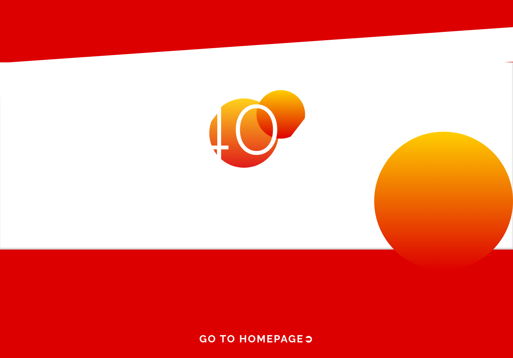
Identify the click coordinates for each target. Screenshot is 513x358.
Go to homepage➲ (256, 339)
